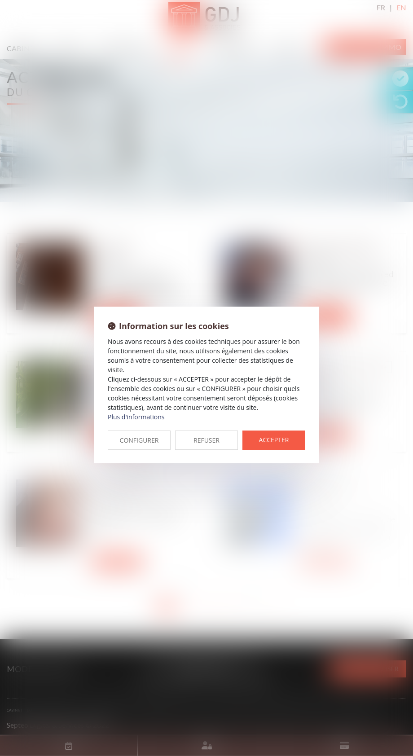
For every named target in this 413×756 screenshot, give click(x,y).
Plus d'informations (136, 417)
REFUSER (206, 440)
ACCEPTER (274, 439)
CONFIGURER (139, 440)
